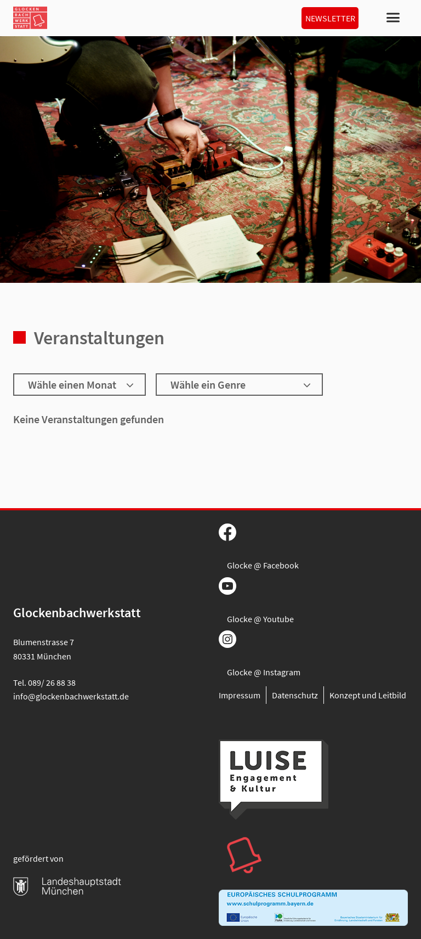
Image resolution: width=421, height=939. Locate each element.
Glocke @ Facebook (263, 565)
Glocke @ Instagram (263, 672)
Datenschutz (295, 695)
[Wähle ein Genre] (239, 384)
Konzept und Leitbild (367, 695)
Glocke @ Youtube (260, 618)
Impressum (239, 695)
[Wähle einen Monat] (79, 384)
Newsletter (330, 18)
